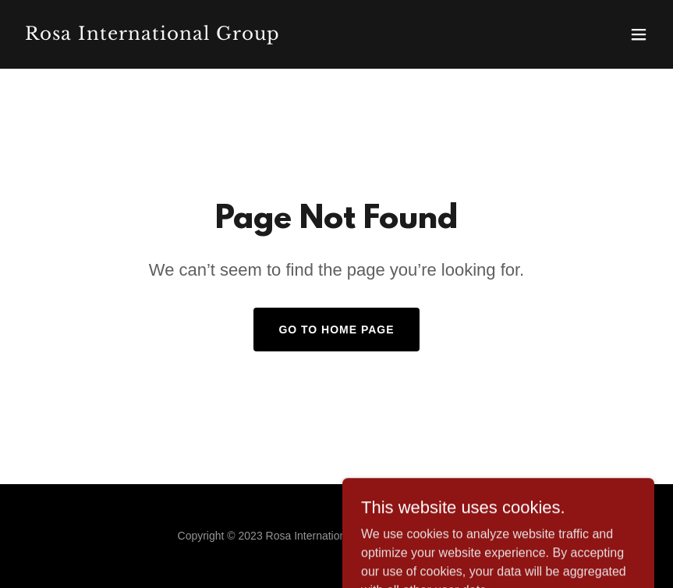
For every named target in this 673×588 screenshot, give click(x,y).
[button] (638, 34)
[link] (152, 35)
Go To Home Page (336, 329)
